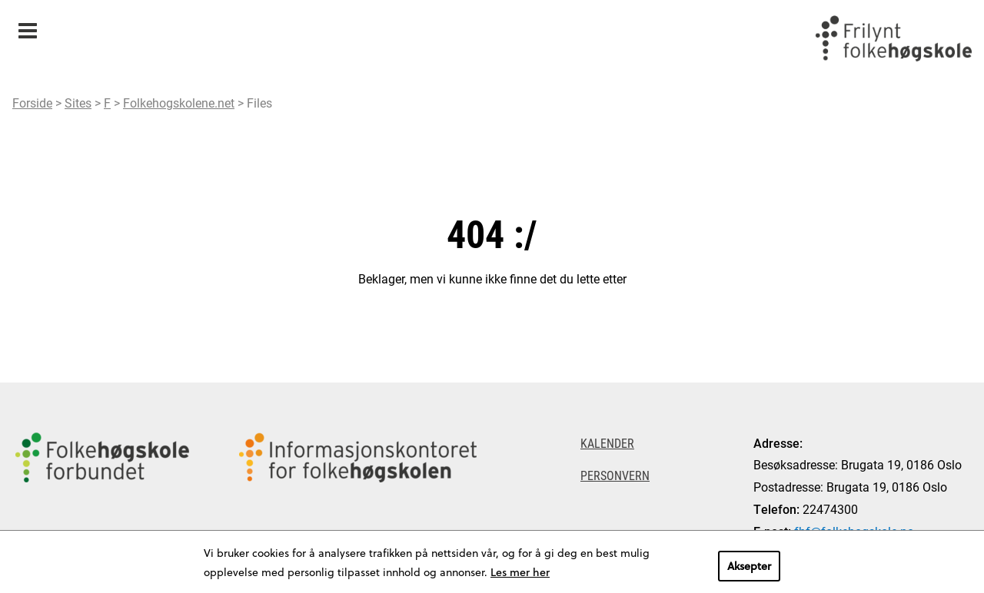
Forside (32, 102)
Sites (78, 102)
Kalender (607, 443)
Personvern (615, 475)
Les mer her (520, 572)
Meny (27, 26)
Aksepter (749, 566)
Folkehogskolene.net (178, 102)
